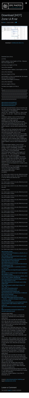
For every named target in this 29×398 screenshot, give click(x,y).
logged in (10, 390)
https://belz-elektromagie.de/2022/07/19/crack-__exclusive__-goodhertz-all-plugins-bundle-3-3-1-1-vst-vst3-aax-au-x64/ (14, 299)
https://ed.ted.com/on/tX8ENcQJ (9, 102)
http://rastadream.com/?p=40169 (9, 296)
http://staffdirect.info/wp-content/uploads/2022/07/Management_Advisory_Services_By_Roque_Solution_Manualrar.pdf (14, 276)
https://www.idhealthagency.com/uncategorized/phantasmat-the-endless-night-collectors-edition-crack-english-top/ (14, 303)
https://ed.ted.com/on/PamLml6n (9, 104)
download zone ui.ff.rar (10, 381)
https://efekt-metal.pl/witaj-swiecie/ (10, 288)
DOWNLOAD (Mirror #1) (18, 42)
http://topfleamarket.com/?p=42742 (10, 262)
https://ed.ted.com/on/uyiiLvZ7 (9, 105)
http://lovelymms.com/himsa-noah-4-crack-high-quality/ (14, 273)
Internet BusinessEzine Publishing (14, 379)
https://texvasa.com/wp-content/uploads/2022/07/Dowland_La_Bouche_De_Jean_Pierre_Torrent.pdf (14, 253)
